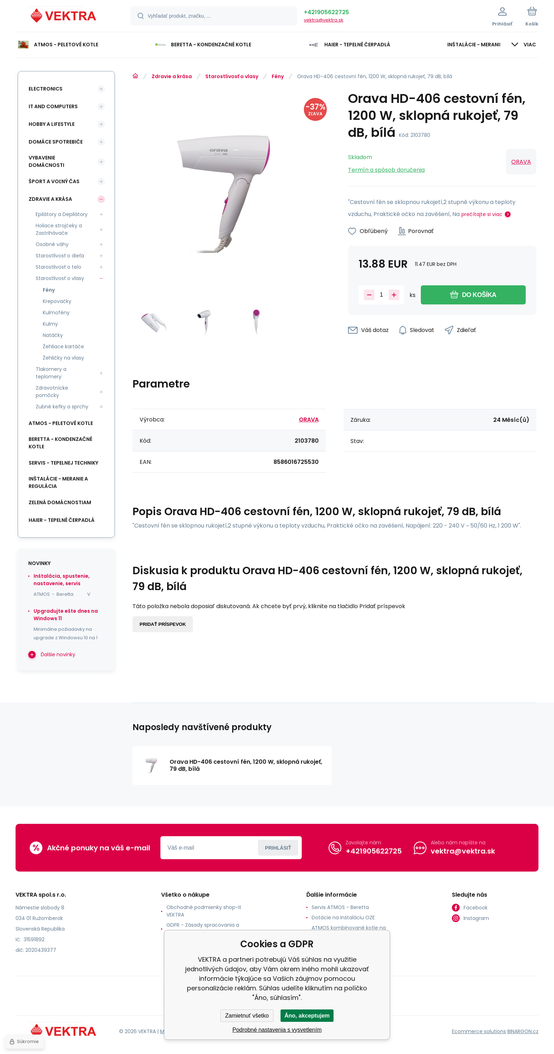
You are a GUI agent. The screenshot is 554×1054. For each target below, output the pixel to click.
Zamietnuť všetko (247, 1016)
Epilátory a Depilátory (62, 214)
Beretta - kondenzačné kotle (60, 443)
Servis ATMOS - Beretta (340, 907)
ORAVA (521, 162)
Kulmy (50, 323)
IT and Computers (53, 106)
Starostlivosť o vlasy (231, 76)
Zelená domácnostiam (60, 502)
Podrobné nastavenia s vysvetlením (277, 1030)
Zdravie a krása (172, 76)
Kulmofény (56, 312)
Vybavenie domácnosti (46, 161)
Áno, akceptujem (307, 1016)
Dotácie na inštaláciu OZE (343, 917)
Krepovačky (57, 301)
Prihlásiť (278, 848)
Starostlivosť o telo (58, 266)
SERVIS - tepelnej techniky (63, 462)
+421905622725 (326, 12)
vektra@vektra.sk (323, 20)
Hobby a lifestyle (52, 124)
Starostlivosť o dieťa (60, 255)
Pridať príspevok (163, 624)
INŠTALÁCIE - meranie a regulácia (58, 482)
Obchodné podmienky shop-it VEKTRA (203, 911)
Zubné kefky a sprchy (62, 406)
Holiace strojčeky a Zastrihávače (59, 229)
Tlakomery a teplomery (51, 373)
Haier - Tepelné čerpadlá (62, 520)
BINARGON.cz (522, 1031)
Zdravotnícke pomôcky (52, 391)
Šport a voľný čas (54, 181)
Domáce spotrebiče (56, 141)
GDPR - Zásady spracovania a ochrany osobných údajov (202, 928)
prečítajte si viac (481, 214)
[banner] (64, 17)
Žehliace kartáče (63, 346)
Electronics (46, 88)
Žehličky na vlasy (63, 357)
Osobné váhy (52, 244)
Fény (278, 76)
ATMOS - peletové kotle (61, 423)
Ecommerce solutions (479, 1031)
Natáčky (53, 335)
